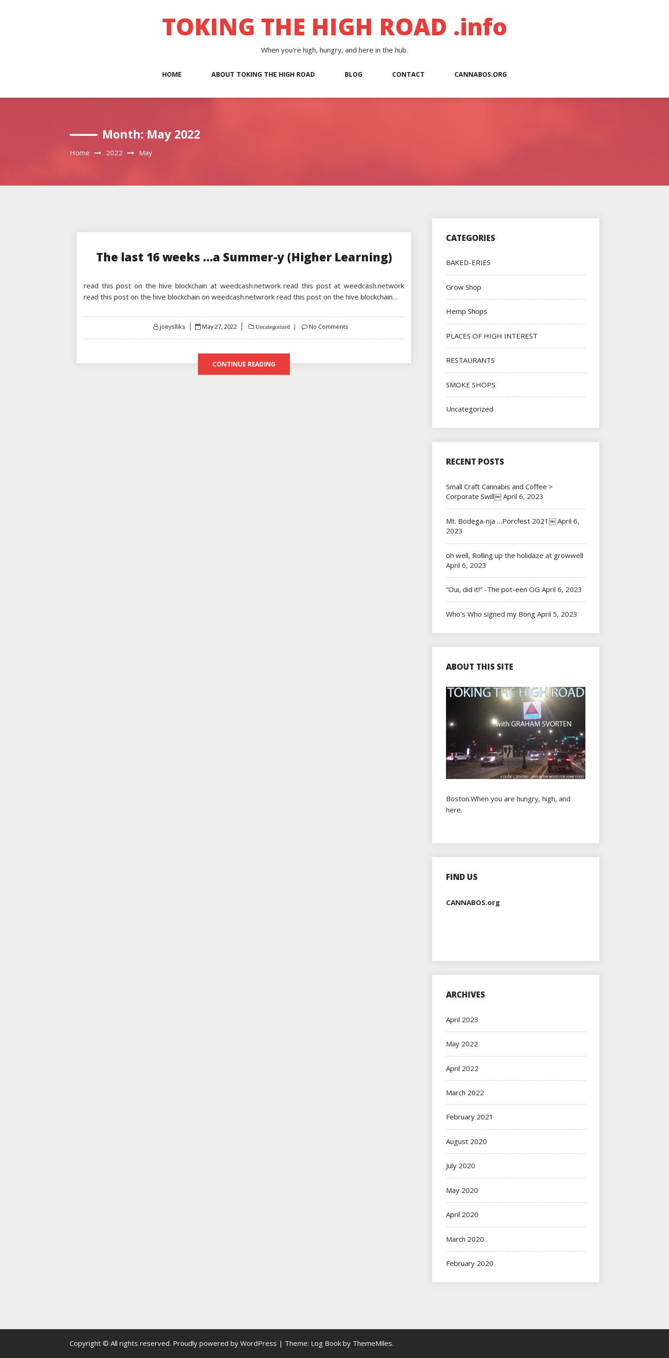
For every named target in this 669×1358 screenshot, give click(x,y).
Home (172, 74)
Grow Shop (463, 287)
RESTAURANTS (470, 360)
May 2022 (462, 1043)
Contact (408, 74)
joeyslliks (172, 326)
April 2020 (462, 1214)
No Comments (329, 326)
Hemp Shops (466, 311)
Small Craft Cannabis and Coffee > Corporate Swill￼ (499, 491)
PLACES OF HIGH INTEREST (492, 335)
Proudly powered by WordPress (226, 1343)
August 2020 (466, 1141)
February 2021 (469, 1116)
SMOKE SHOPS (470, 384)
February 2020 (469, 1263)
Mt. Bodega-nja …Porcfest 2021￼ (501, 521)
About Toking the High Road (263, 74)
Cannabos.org (480, 74)
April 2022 (462, 1068)
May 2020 (462, 1190)
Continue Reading (243, 363)
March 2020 (465, 1239)
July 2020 (460, 1165)
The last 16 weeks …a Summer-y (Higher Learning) (244, 257)
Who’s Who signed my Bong (490, 614)
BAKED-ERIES (468, 262)
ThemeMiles (372, 1343)
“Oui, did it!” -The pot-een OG (493, 589)
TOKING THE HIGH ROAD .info (334, 26)
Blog (353, 74)
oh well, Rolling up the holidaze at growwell (514, 555)
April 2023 (462, 1019)
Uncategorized (273, 326)
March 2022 (465, 1092)
